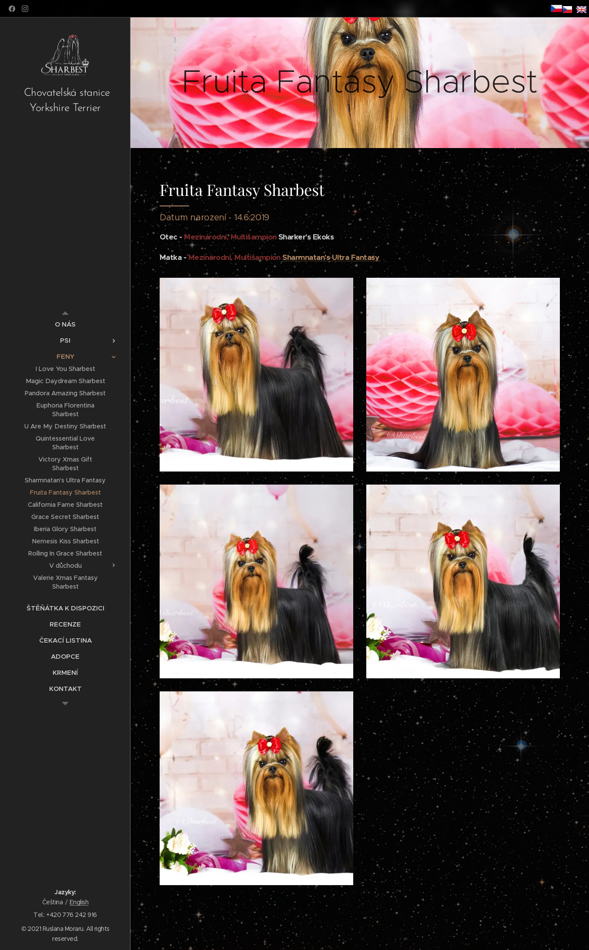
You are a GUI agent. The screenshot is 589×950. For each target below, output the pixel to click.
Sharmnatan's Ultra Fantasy (331, 257)
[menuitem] (65, 324)
